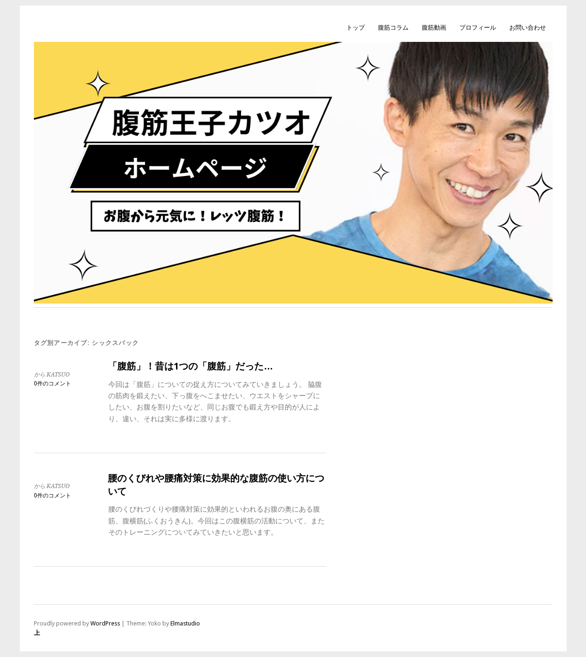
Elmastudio (185, 623)
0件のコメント (52, 383)
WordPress (105, 623)
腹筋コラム (393, 27)
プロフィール (477, 27)
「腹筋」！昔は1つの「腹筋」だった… (190, 366)
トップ (355, 27)
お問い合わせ (527, 27)
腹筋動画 (434, 27)
